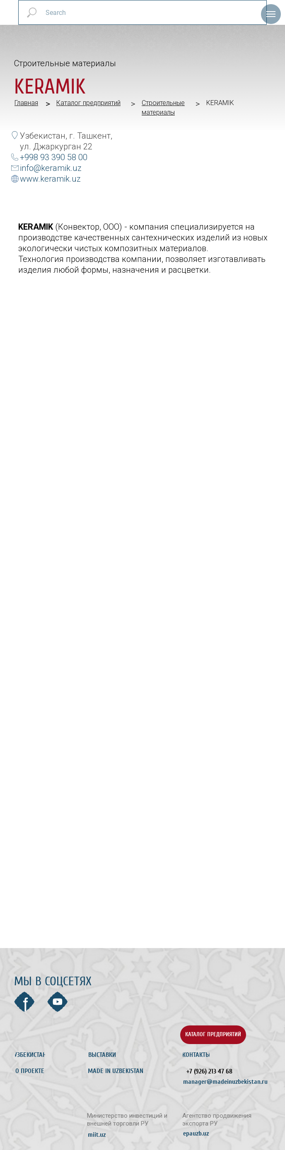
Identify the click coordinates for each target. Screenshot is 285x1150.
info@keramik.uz (51, 168)
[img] (48, 1034)
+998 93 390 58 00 (53, 157)
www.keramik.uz (50, 179)
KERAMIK (220, 103)
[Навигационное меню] (270, 14)
